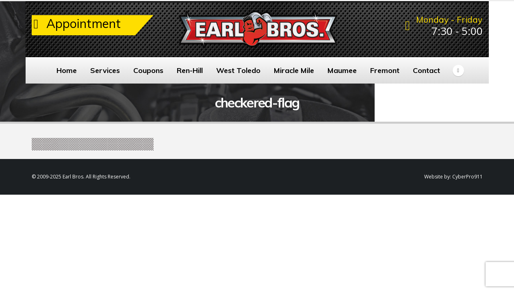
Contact (426, 70)
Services (105, 70)
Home (66, 70)
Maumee (342, 70)
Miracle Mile (294, 70)
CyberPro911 (467, 176)
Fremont (384, 70)
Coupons (148, 70)
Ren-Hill (190, 70)
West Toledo (238, 70)
